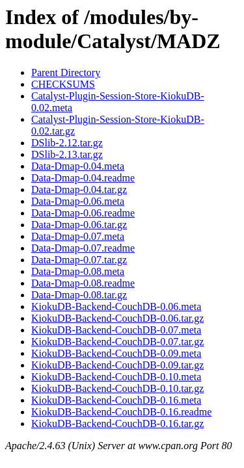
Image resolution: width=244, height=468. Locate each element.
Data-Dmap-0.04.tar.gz (79, 189)
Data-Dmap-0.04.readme (83, 177)
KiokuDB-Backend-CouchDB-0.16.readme (121, 411)
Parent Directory (65, 72)
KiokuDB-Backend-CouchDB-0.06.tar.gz (117, 318)
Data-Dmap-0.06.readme (83, 212)
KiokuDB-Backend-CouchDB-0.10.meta (116, 376)
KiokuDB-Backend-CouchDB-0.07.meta (116, 329)
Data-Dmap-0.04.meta (77, 166)
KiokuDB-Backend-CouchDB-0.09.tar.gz (117, 364)
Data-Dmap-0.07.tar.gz (79, 259)
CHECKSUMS (63, 84)
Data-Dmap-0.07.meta (77, 236)
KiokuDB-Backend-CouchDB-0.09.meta (116, 353)
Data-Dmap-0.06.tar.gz (79, 224)
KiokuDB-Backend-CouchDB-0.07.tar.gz (117, 341)
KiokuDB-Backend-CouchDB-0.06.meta (116, 306)
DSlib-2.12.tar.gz (67, 142)
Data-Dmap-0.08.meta (77, 271)
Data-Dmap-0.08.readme (83, 283)
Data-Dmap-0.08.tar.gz (79, 294)
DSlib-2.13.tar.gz (67, 154)
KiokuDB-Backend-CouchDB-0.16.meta (116, 400)
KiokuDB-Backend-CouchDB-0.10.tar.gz (117, 388)
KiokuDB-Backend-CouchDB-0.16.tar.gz (117, 423)
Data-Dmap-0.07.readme (83, 248)
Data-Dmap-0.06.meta (77, 201)
